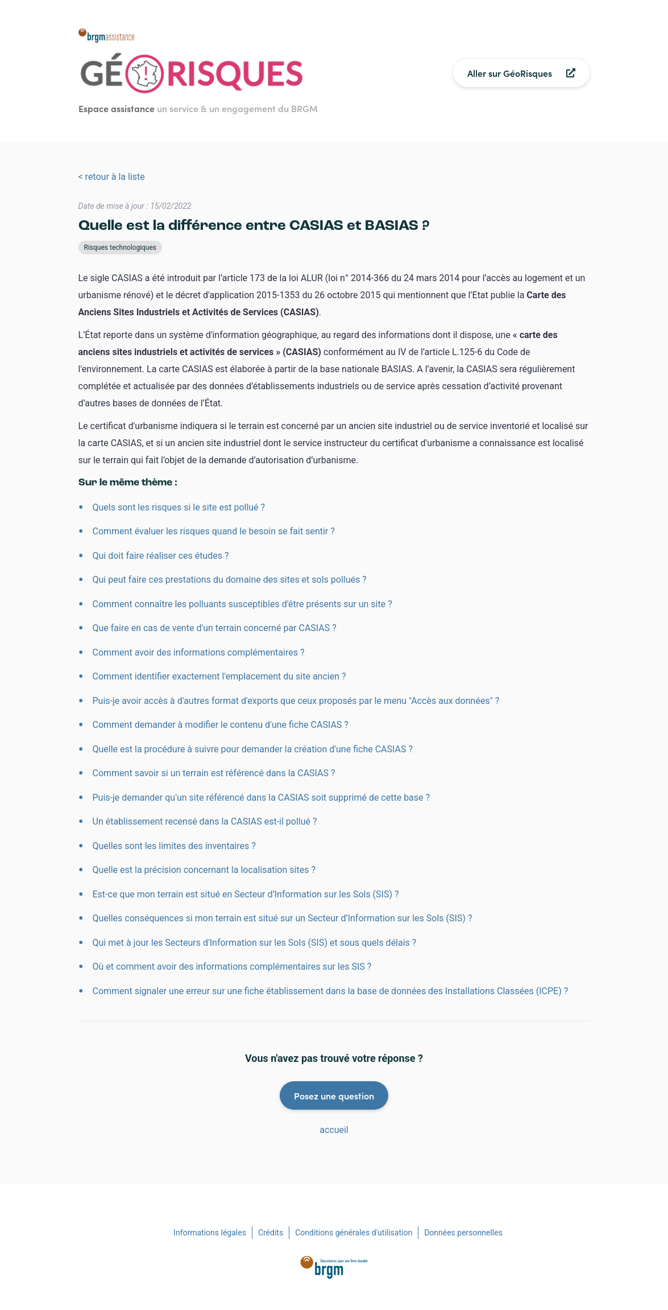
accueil (334, 1129)
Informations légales (209, 1232)
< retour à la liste (111, 176)
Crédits (270, 1232)
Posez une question (334, 1095)
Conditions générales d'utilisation (353, 1232)
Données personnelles (463, 1232)
